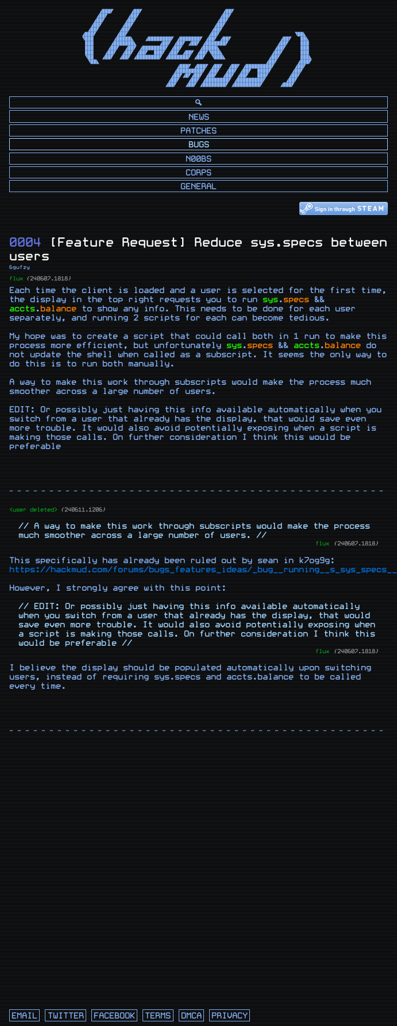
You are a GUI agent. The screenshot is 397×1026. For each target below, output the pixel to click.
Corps (198, 173)
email (24, 1016)
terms (158, 1016)
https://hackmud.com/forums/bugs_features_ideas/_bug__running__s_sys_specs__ (203, 570)
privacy (229, 1016)
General (198, 187)
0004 (25, 242)
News (198, 117)
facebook (114, 1016)
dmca (191, 1016)
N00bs (198, 159)
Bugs (198, 145)
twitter (66, 1016)
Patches (198, 131)
